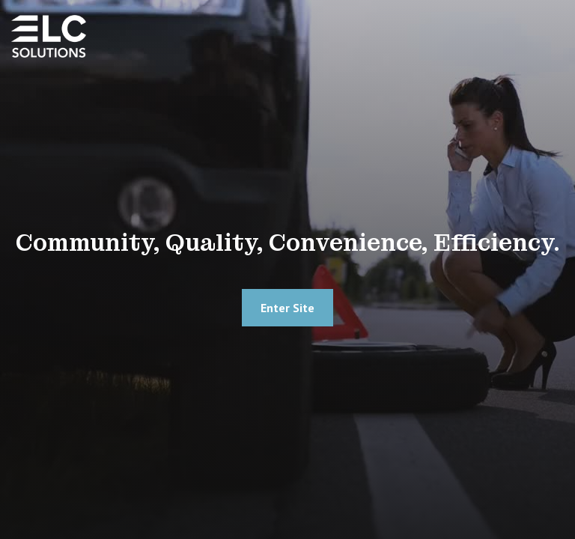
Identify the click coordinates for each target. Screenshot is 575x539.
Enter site (287, 307)
